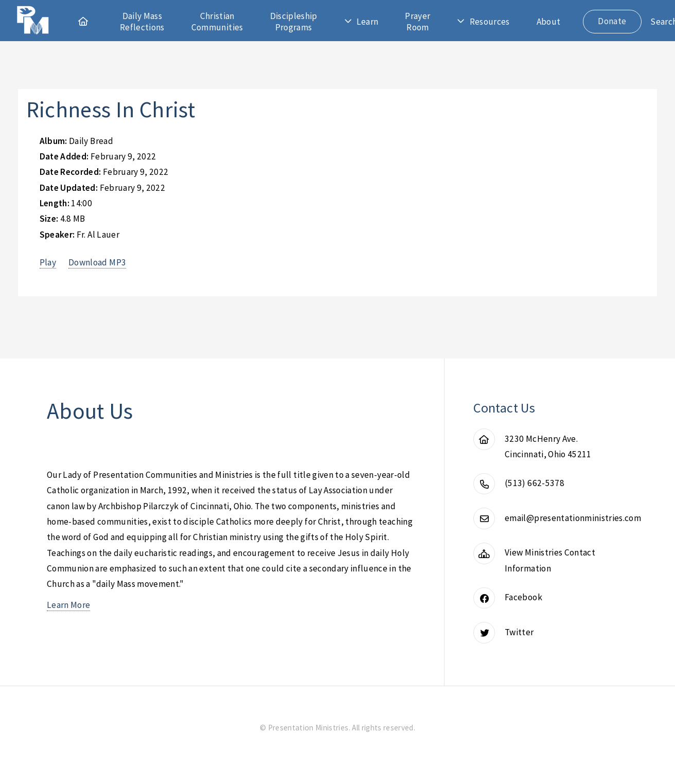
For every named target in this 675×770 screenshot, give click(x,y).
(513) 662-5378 (534, 483)
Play (48, 262)
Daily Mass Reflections (142, 21)
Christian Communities (217, 21)
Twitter (519, 632)
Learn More (68, 605)
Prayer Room (417, 21)
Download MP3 (97, 262)
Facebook (523, 597)
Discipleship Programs (293, 21)
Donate (612, 21)
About (549, 21)
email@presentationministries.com (573, 518)
